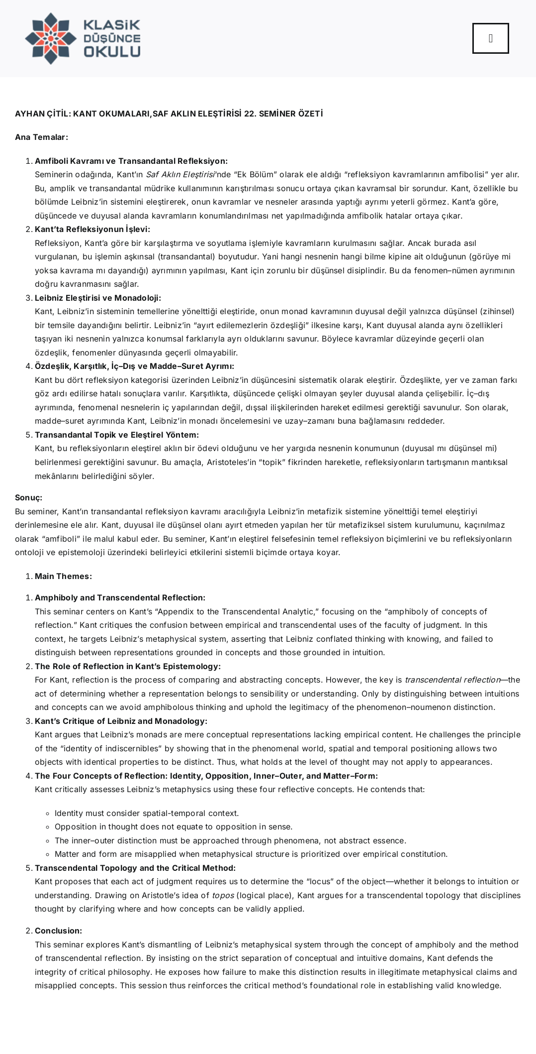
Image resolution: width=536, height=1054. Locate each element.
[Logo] (83, 16)
